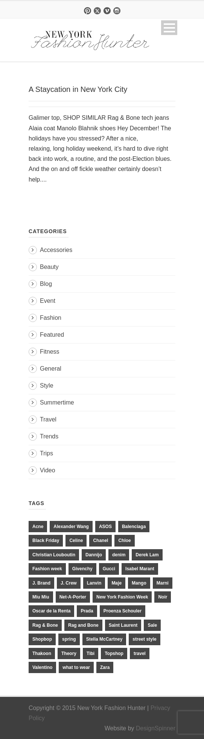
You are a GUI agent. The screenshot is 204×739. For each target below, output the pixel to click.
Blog (46, 284)
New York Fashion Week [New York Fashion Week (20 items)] (122, 597)
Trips (46, 453)
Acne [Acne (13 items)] (37, 526)
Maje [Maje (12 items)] (116, 583)
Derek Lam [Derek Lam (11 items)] (146, 554)
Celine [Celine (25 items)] (76, 540)
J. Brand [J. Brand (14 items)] (41, 583)
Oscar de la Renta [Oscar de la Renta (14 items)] (51, 611)
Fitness (49, 351)
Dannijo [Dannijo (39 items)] (93, 554)
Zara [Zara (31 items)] (105, 667)
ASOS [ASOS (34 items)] (105, 526)
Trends (49, 436)
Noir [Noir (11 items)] (162, 597)
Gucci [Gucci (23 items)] (109, 568)
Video (47, 470)
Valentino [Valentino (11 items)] (42, 667)
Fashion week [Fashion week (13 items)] (47, 568)
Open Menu (169, 27)
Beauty (49, 267)
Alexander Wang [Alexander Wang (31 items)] (71, 526)
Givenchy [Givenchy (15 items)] (82, 568)
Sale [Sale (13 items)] (152, 625)
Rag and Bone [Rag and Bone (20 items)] (83, 625)
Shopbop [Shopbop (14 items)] (42, 639)
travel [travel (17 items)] (140, 653)
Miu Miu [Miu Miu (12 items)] (40, 597)
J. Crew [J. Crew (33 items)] (69, 583)
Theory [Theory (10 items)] (68, 653)
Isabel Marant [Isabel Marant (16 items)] (139, 568)
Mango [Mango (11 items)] (139, 583)
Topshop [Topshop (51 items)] (114, 653)
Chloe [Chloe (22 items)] (124, 540)
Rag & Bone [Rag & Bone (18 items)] (45, 625)
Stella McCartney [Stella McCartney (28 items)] (104, 639)
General (50, 368)
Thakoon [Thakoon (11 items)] (41, 653)
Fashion (50, 318)
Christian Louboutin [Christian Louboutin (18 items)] (53, 554)
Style (46, 385)
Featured (52, 334)
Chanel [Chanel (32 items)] (100, 540)
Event (47, 301)
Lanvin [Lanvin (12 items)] (94, 583)
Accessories (56, 250)
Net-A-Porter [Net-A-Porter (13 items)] (72, 597)
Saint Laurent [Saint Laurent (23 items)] (123, 625)
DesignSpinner (155, 728)
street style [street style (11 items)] (144, 639)
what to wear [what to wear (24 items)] (76, 667)
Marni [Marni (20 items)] (163, 583)
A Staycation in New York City (78, 89)
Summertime (57, 402)
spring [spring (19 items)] (69, 639)
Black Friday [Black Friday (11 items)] (45, 540)
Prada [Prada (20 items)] (87, 611)
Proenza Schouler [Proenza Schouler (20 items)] (123, 611)
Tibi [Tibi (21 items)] (90, 653)
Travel (48, 419)
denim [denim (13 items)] (118, 554)
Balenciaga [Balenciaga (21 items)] (134, 526)
